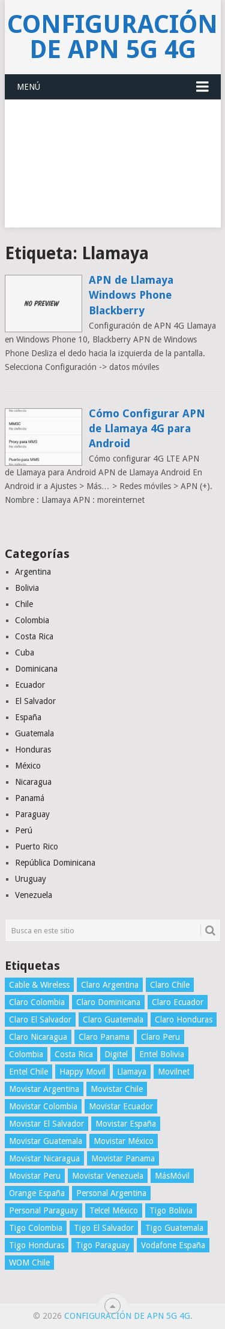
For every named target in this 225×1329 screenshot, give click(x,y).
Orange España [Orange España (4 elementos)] (37, 1193)
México (28, 765)
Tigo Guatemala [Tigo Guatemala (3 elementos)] (174, 1228)
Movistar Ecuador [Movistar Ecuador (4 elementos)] (121, 1106)
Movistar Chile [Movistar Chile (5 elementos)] (117, 1089)
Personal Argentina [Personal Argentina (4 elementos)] (111, 1193)
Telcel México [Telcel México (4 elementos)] (113, 1210)
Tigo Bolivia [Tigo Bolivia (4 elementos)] (171, 1210)
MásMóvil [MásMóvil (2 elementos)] (172, 1176)
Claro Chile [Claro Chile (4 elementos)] (170, 985)
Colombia (32, 620)
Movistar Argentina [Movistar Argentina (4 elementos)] (44, 1089)
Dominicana (36, 668)
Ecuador (30, 685)
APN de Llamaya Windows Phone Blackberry (131, 295)
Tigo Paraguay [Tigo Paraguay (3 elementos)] (103, 1245)
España (28, 717)
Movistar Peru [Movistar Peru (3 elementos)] (35, 1176)
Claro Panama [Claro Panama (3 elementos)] (104, 1037)
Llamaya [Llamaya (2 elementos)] (131, 1071)
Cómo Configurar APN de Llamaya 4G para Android (147, 428)
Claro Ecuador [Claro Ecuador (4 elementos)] (177, 1002)
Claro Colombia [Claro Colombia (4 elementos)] (37, 1002)
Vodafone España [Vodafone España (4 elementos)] (173, 1245)
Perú (23, 830)
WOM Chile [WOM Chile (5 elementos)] (29, 1262)
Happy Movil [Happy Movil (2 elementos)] (82, 1071)
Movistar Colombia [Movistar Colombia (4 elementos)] (43, 1106)
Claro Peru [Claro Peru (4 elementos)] (160, 1037)
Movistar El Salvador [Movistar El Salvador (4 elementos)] (46, 1123)
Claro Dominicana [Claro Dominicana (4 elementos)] (108, 1002)
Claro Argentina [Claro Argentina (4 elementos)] (110, 985)
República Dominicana (55, 862)
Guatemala (34, 733)
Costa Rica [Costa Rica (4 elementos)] (74, 1054)
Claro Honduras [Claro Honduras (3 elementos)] (183, 1019)
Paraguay (32, 814)
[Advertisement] (112, 170)
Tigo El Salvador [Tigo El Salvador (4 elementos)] (104, 1228)
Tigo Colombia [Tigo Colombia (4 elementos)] (35, 1228)
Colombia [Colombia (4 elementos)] (26, 1054)
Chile (24, 604)
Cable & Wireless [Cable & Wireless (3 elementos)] (39, 985)
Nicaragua (33, 782)
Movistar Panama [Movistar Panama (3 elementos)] (123, 1158)
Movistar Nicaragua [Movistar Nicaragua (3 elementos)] (44, 1158)
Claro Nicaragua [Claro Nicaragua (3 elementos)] (38, 1037)
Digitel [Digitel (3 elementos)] (116, 1054)
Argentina (33, 571)
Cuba (24, 652)
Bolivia (27, 588)
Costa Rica (34, 636)
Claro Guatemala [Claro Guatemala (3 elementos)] (113, 1019)
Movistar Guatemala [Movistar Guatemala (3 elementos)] (45, 1141)
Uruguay (30, 879)
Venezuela (33, 895)
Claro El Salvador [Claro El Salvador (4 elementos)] (40, 1019)
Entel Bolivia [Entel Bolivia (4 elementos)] (161, 1054)
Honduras (33, 749)
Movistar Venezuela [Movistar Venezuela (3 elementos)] (107, 1176)
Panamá (29, 798)
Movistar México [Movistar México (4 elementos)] (124, 1141)
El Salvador (35, 701)
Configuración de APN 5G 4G (112, 37)
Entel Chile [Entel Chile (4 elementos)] (28, 1071)
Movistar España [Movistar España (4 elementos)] (125, 1123)
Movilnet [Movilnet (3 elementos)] (174, 1071)
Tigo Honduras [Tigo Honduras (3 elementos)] (36, 1245)
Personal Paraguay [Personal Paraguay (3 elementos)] (43, 1210)
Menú (28, 87)
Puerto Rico (36, 846)
